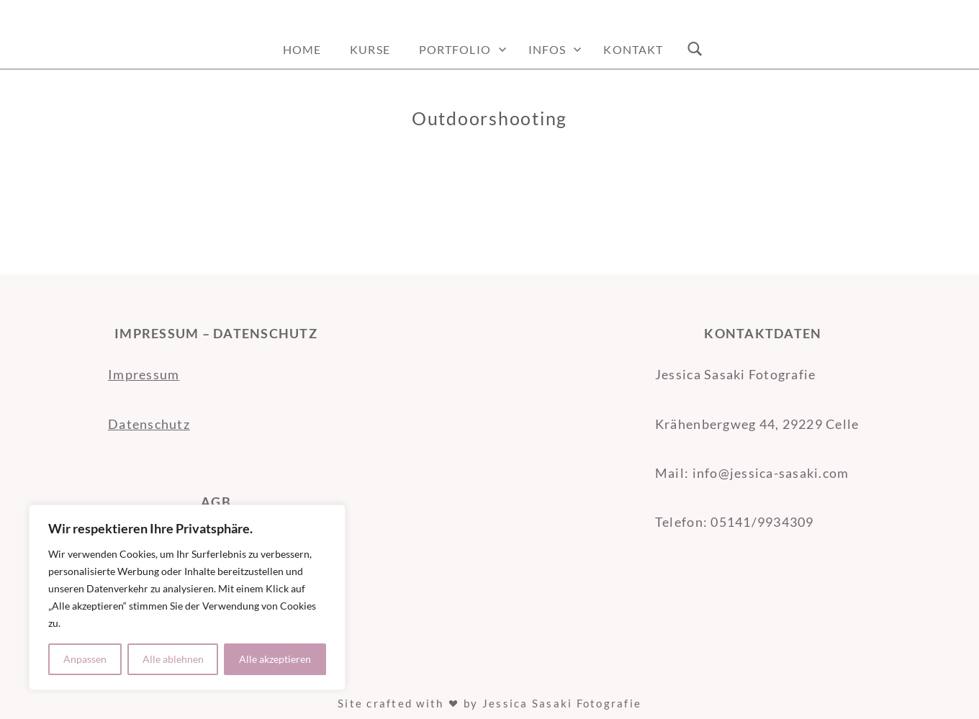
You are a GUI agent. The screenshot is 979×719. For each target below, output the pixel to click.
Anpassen (85, 659)
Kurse (370, 49)
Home (302, 49)
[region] (187, 597)
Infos (547, 49)
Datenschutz (149, 424)
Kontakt (633, 49)
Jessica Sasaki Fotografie (561, 703)
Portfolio (455, 49)
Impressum (143, 374)
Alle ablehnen (173, 659)
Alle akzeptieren (275, 659)
